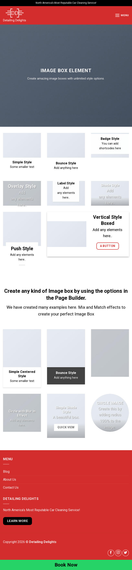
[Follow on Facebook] (111, 553)
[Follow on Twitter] (125, 553)
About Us (9, 479)
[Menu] (122, 15)
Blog (6, 472)
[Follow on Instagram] (118, 553)
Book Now (66, 565)
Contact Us (11, 487)
